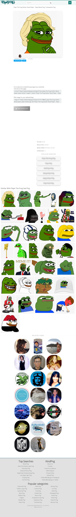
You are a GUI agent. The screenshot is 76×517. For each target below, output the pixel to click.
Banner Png (54, 502)
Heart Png (22, 502)
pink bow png (26, 468)
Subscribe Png (22, 486)
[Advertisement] (38, 73)
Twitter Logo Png (22, 489)
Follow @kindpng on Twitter (50, 480)
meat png (26, 464)
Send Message (17, 60)
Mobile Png (21, 500)
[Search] (50, 3)
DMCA (24, 60)
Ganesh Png (54, 500)
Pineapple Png (54, 493)
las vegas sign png (26, 475)
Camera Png (38, 489)
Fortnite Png (38, 502)
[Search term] (38, 2)
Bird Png (54, 491)
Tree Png (38, 491)
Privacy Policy (50, 473)
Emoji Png (54, 495)
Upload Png (50, 475)
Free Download (22, 108)
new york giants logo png (26, 466)
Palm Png (38, 486)
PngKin (22, 498)
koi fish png (25, 480)
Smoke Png (38, 493)
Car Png (54, 489)
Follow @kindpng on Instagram (50, 477)
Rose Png (22, 493)
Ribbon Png (21, 495)
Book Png (54, 498)
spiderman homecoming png (25, 473)
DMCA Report (50, 471)
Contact (50, 466)
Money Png (54, 486)
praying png (25, 477)
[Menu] (69, 2)
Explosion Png (38, 500)
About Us (50, 464)
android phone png (26, 471)
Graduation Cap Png (38, 498)
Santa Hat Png (22, 491)
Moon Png (38, 495)
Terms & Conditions (50, 468)
